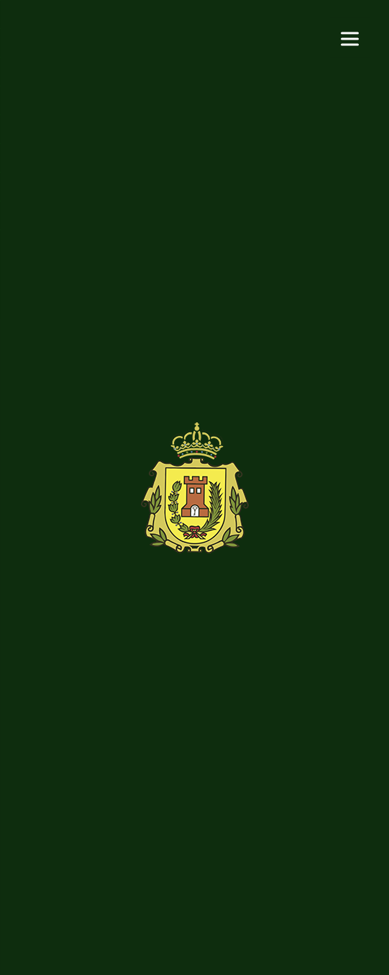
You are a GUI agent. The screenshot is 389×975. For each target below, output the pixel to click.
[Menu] (350, 38)
